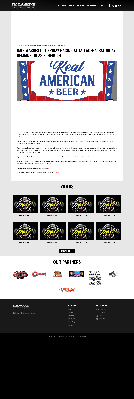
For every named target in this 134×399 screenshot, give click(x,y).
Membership (91, 5)
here (48, 226)
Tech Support (72, 380)
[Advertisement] (67, 31)
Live (57, 5)
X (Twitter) (100, 371)
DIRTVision (56, 231)
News (64, 5)
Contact (103, 5)
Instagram (100, 374)
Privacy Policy (82, 395)
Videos (71, 5)
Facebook (100, 368)
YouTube (100, 377)
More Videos (66, 309)
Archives (80, 5)
